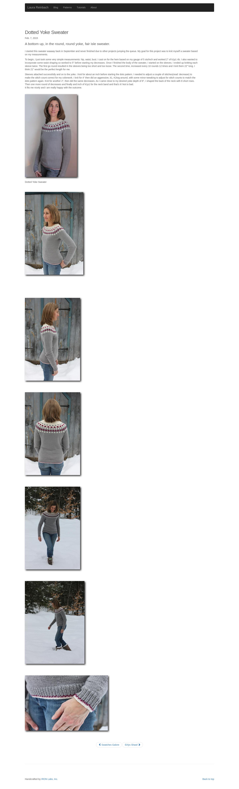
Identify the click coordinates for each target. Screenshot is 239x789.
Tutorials (81, 7)
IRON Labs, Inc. (49, 779)
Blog (55, 7)
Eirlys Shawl (132, 744)
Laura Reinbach (37, 7)
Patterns (67, 7)
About (93, 7)
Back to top (208, 779)
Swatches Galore (109, 744)
